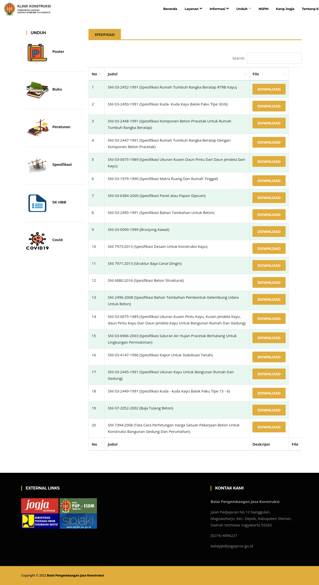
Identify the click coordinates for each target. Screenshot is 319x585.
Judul (112, 73)
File (255, 73)
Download (269, 89)
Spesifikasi (105, 34)
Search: (267, 58)
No (94, 73)
